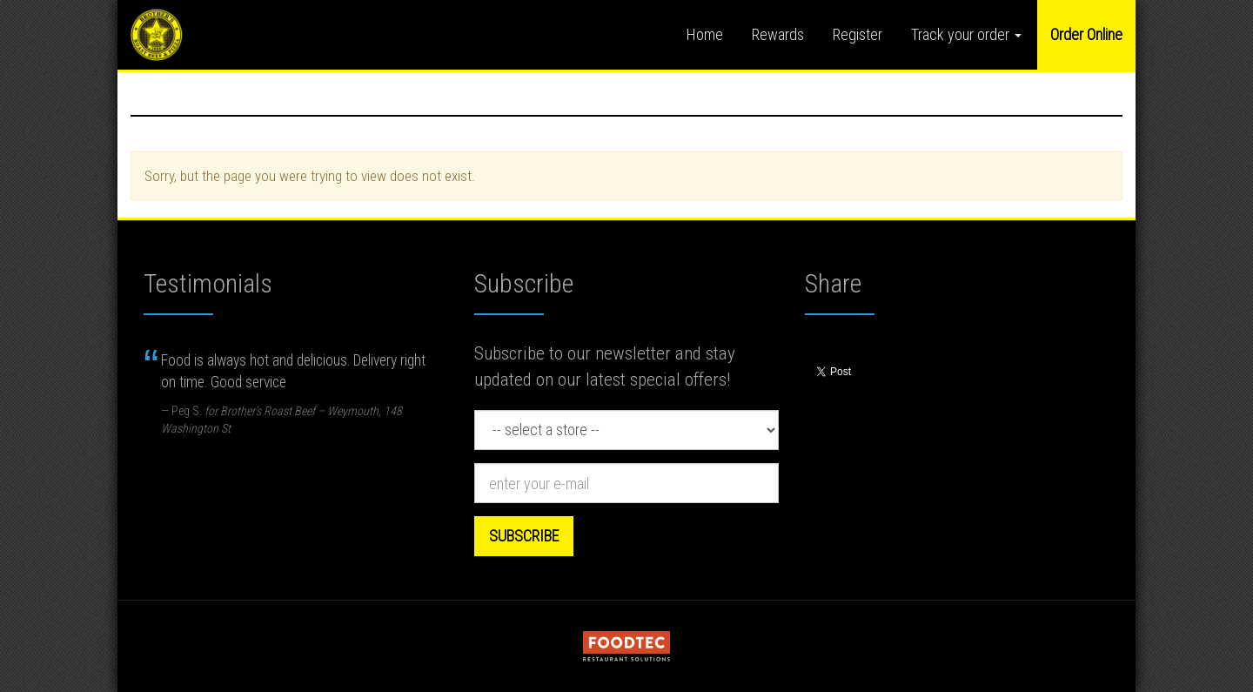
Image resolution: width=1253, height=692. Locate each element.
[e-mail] (626, 483)
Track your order (966, 34)
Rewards (778, 34)
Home (705, 34)
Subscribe (524, 536)
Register (857, 34)
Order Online (1086, 34)
